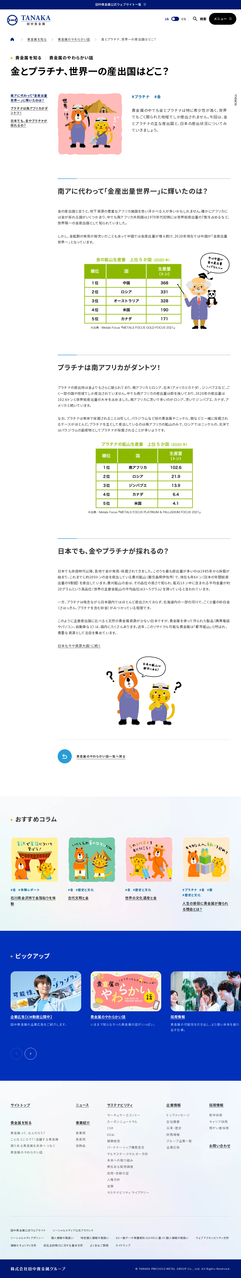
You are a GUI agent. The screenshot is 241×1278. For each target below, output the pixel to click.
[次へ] (30, 1054)
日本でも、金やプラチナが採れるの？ (113, 551)
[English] (175, 19)
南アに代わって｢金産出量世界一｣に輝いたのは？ (29, 97)
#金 (157, 96)
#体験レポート (29, 889)
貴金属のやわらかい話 (74, 39)
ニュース (82, 1104)
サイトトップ (20, 1104)
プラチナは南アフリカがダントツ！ (29, 110)
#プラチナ (141, 96)
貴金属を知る (37, 39)
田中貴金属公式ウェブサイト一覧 (120, 4)
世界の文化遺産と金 (141, 897)
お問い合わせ (219, 1145)
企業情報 (173, 1104)
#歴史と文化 (85, 889)
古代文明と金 (78, 897)
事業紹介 (83, 1122)
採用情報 (216, 1104)
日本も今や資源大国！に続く (79, 645)
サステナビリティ (120, 1104)
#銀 (210, 889)
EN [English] (183, 19)
